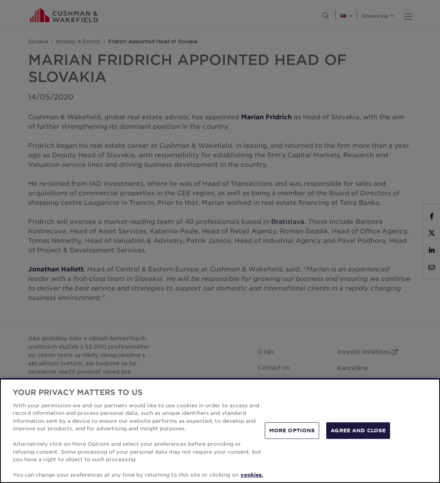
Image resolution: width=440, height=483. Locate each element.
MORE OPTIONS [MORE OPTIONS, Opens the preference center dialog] (292, 430)
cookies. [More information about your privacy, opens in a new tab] (252, 475)
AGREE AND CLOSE (358, 430)
